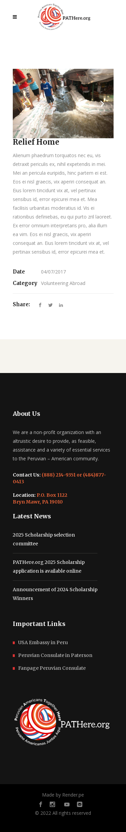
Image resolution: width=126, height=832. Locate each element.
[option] (63, 104)
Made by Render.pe (63, 795)
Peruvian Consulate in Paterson (55, 655)
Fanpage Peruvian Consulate (52, 668)
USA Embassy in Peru (43, 642)
